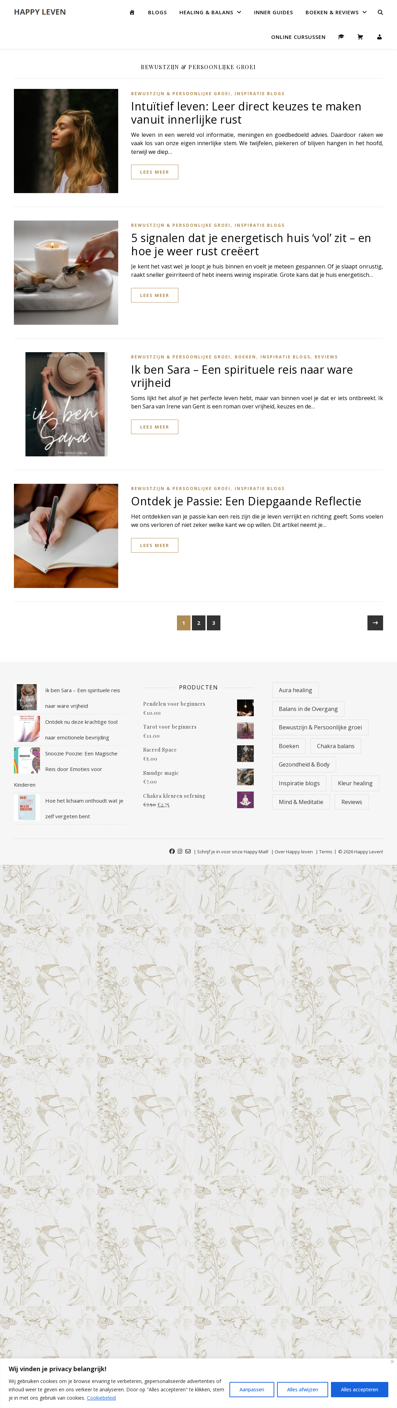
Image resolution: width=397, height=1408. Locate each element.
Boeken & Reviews (332, 12)
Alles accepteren (359, 1389)
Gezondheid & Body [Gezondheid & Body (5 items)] (304, 764)
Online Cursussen (298, 36)
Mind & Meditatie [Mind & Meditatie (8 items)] (301, 802)
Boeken (245, 357)
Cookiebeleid (101, 1397)
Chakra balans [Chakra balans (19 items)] (336, 746)
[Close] (392, 1361)
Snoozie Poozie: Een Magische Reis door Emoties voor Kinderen (66, 769)
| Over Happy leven (292, 851)
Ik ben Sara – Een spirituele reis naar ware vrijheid (242, 376)
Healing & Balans (206, 12)
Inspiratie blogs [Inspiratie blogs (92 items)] (299, 783)
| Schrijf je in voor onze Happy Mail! (231, 851)
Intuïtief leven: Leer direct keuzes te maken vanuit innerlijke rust (246, 113)
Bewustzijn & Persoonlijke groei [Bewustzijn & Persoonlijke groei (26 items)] (320, 727)
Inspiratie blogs (260, 94)
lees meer (154, 172)
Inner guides (273, 12)
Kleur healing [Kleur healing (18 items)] (355, 783)
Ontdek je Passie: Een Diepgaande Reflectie (246, 501)
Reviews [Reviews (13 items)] (351, 802)
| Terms (324, 851)
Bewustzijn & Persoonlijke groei (180, 94)
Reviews (326, 357)
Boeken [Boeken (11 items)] (289, 746)
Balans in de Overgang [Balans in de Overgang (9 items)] (308, 709)
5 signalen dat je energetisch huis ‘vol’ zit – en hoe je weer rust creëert (251, 244)
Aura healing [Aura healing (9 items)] (295, 690)
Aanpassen (252, 1389)
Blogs (157, 12)
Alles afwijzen (302, 1389)
